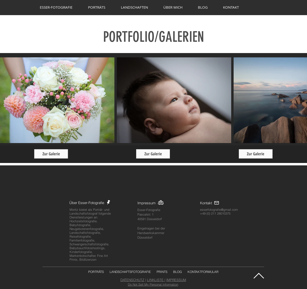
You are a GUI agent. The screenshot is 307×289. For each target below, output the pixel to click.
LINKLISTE (156, 280)
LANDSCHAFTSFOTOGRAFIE (130, 272)
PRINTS (162, 272)
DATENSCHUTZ (132, 280)
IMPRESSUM (176, 280)
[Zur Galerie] (51, 154)
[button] (100, 7)
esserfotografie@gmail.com (219, 209)
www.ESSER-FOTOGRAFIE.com (153, 48)
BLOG (177, 272)
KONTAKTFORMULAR (203, 272)
